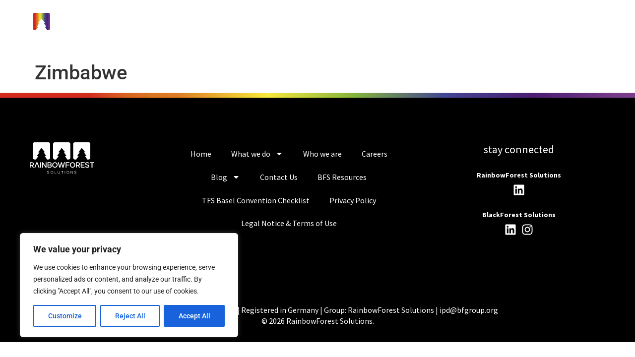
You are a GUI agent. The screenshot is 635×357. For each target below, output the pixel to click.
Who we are (322, 154)
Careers (374, 154)
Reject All (130, 316)
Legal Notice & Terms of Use (289, 223)
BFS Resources (342, 177)
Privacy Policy (352, 200)
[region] (129, 285)
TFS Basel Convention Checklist (256, 200)
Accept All (194, 316)
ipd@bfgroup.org (469, 310)
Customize (65, 316)
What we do (257, 154)
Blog (225, 177)
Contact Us (279, 177)
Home (200, 154)
